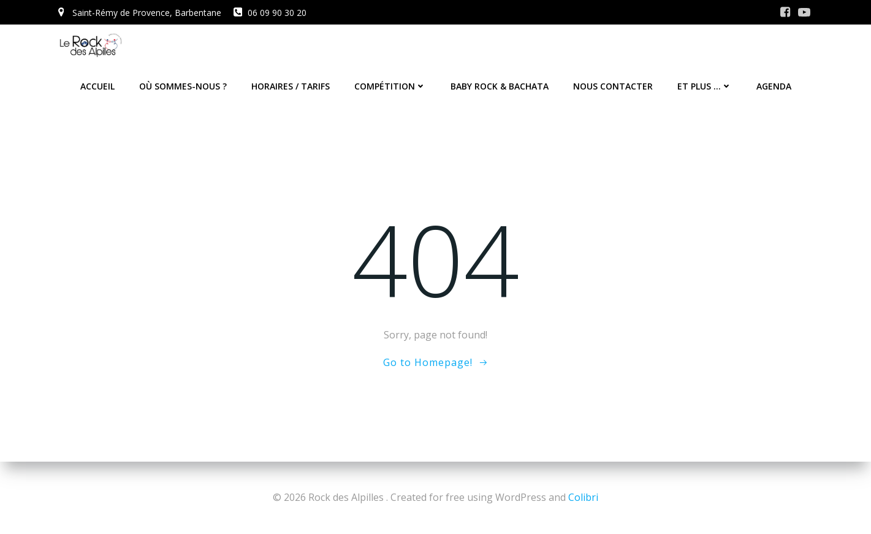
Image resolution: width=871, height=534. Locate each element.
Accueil (97, 86)
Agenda (773, 86)
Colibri (583, 497)
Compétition (390, 86)
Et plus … (704, 86)
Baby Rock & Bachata (500, 86)
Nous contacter (613, 86)
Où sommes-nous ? (183, 86)
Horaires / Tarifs (290, 86)
